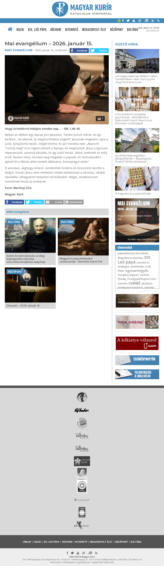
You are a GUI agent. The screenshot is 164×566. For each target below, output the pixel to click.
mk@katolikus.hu (108, 559)
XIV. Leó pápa (37, 29)
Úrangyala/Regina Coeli (141, 279)
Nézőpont (116, 29)
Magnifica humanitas (130, 258)
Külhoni (55, 29)
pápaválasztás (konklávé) (133, 253)
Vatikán (144, 275)
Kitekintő (71, 29)
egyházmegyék (137, 270)
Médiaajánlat (69, 562)
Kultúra (132, 29)
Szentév (122, 283)
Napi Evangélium (18, 50)
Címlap (27, 541)
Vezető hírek (126, 44)
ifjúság (122, 279)
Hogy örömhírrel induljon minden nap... (135, 210)
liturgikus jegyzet (128, 275)
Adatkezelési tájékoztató (103, 562)
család (134, 283)
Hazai (20, 29)
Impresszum (55, 562)
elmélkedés (137, 266)
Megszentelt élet (94, 29)
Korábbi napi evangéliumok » (143, 239)
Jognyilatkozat (83, 562)
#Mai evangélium (17, 212)
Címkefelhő (125, 248)
